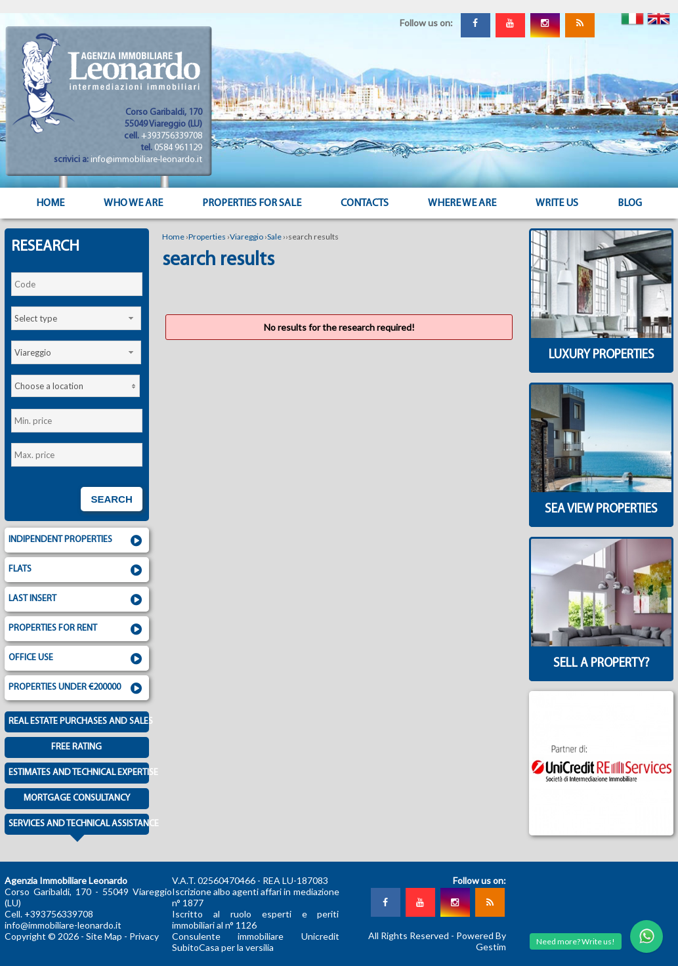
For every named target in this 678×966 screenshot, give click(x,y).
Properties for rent (77, 629)
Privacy (144, 936)
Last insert (77, 600)
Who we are (133, 203)
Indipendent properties (77, 541)
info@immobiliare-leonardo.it (146, 160)
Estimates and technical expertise (79, 773)
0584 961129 (178, 148)
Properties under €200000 (77, 688)
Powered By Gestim (481, 941)
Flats (77, 570)
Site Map (104, 936)
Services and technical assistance (79, 827)
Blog (630, 203)
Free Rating (76, 747)
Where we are (462, 203)
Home (50, 203)
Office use (77, 659)
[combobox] (76, 318)
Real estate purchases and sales (79, 721)
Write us (557, 203)
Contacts (365, 203)
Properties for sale (251, 203)
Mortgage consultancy (77, 798)
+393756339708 (171, 136)
